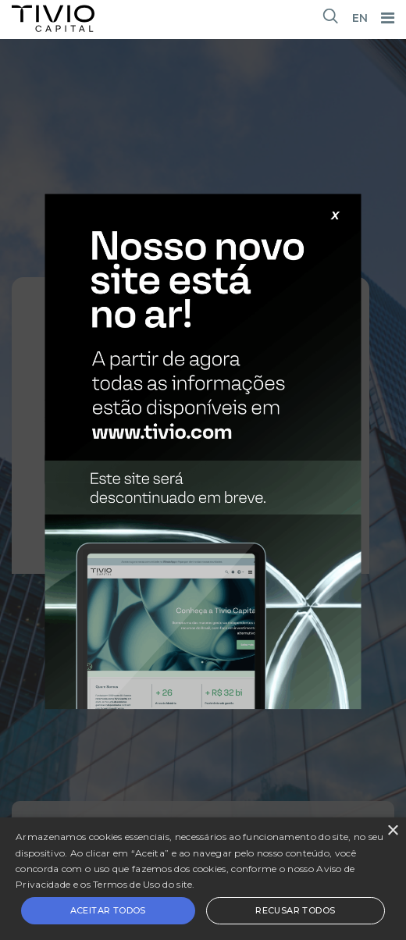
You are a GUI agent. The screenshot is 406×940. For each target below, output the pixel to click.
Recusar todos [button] (295, 910)
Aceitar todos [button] (108, 910)
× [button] (392, 831)
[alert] (203, 878)
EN (360, 18)
